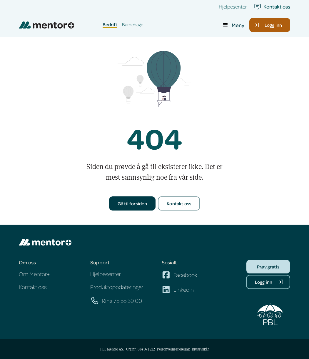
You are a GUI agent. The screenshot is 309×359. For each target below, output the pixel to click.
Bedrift (110, 24)
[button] (233, 25)
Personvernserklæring (173, 349)
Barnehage (132, 24)
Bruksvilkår (200, 349)
